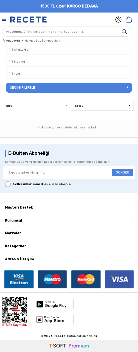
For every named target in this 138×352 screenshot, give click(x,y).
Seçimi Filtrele (69, 87)
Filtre (35, 105)
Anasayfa (11, 40)
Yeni (14, 73)
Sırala (102, 105)
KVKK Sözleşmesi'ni (26, 184)
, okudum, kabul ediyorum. (38, 184)
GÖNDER (122, 172)
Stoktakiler (19, 49)
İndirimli (17, 61)
